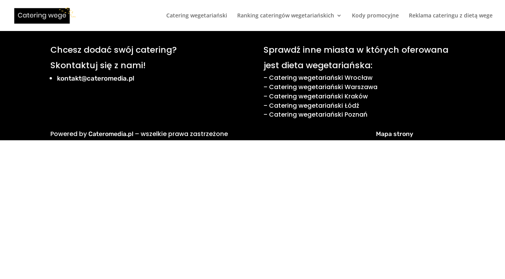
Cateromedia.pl (110, 134)
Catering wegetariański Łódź (314, 105)
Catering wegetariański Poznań (318, 114)
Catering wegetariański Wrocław (320, 77)
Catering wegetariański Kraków (318, 96)
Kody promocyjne (375, 16)
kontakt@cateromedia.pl (95, 78)
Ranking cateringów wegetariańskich (285, 16)
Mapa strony (394, 134)
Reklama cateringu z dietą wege (451, 16)
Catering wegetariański (196, 16)
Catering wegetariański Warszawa (323, 87)
